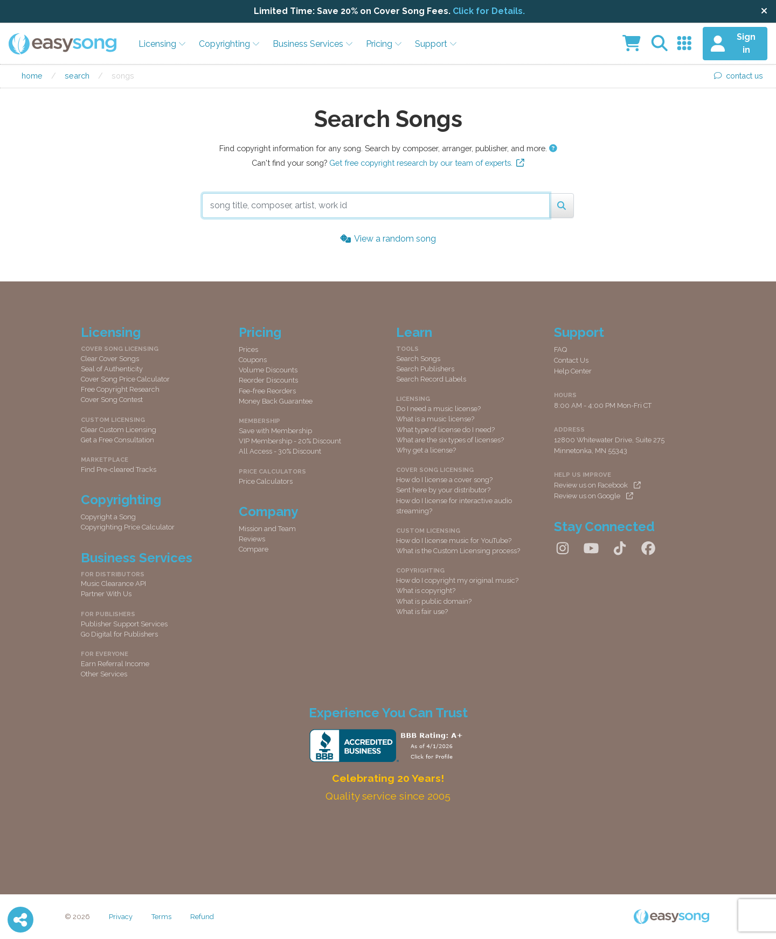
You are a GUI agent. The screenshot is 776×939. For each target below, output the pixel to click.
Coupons (253, 360)
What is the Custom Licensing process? (458, 551)
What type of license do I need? (445, 430)
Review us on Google (593, 496)
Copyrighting (229, 44)
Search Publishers (425, 369)
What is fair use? (422, 612)
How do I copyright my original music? (457, 580)
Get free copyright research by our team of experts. (426, 162)
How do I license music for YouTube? (453, 540)
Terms (161, 917)
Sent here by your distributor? (443, 490)
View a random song (388, 239)
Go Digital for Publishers (119, 634)
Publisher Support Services (124, 624)
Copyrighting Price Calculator (128, 527)
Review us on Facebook (597, 485)
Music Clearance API (113, 584)
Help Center (573, 371)
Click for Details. (489, 11)
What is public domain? (434, 601)
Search (77, 75)
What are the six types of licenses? (450, 440)
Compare (253, 549)
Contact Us (571, 360)
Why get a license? (426, 450)
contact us (738, 75)
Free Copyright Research (120, 389)
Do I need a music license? (438, 409)
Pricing (384, 44)
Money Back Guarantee (276, 401)
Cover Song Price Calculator (125, 379)
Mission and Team (267, 529)
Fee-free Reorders (267, 391)
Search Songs (418, 359)
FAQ (560, 349)
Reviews (252, 539)
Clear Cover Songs (110, 359)
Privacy (121, 917)
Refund (202, 917)
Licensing (162, 44)
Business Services (313, 44)
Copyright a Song (108, 517)
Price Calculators (266, 481)
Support (436, 44)
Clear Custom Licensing (118, 430)
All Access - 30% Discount (280, 451)
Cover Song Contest (112, 400)
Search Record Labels (431, 379)
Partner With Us (106, 594)
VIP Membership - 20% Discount (290, 441)
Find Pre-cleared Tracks (118, 469)
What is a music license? (435, 419)
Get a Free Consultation (117, 440)
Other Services (104, 674)
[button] (553, 148)
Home (32, 75)
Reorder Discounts (268, 380)
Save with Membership (275, 431)
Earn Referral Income (115, 664)
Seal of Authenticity (112, 369)
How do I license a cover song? (444, 480)
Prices (248, 349)
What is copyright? (425, 591)
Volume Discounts (268, 370)
